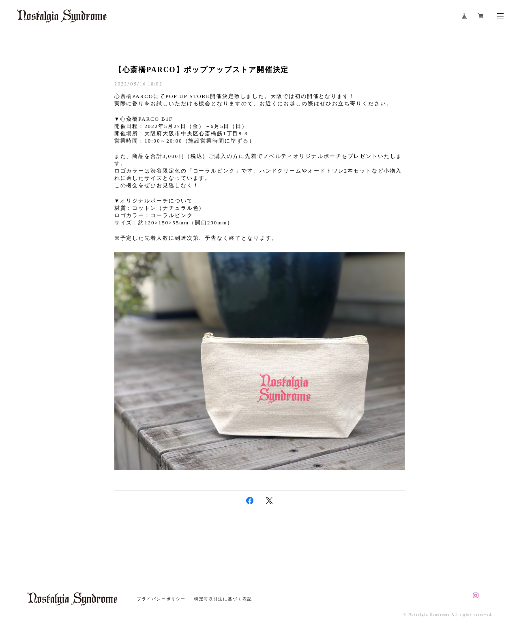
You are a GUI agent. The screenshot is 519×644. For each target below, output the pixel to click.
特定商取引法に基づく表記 (223, 599)
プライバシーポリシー (161, 599)
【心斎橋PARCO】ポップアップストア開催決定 (201, 70)
